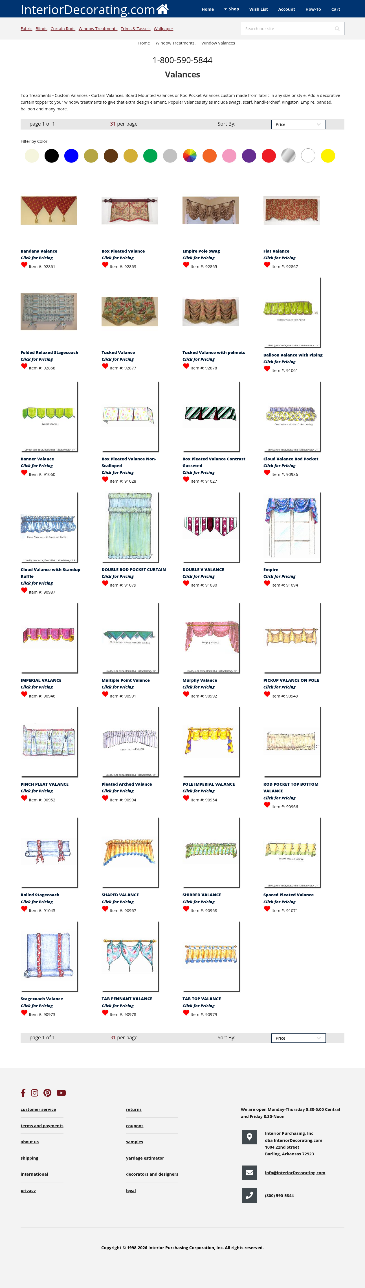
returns (134, 1109)
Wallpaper (163, 28)
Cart (335, 9)
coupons (135, 1125)
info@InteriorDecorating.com (295, 1172)
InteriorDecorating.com (95, 9)
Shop (234, 9)
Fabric (26, 28)
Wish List (258, 9)
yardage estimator (145, 1158)
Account (286, 9)
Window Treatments (98, 28)
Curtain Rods (62, 28)
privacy (28, 1190)
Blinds (41, 28)
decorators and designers (152, 1174)
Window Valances (218, 43)
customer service (38, 1109)
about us (30, 1141)
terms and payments (42, 1125)
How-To (313, 9)
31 (113, 123)
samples (134, 1141)
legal (131, 1190)
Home (208, 9)
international (34, 1174)
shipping (29, 1158)
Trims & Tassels (136, 28)
